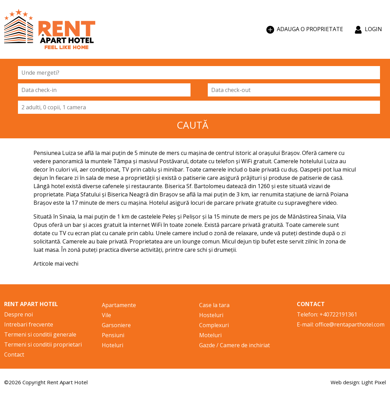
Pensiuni (113, 335)
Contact (14, 354)
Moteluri (210, 335)
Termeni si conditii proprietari (43, 344)
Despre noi (18, 314)
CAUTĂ (192, 124)
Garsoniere (116, 325)
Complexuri (214, 325)
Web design (345, 382)
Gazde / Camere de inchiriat (234, 345)
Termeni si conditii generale (40, 334)
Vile (106, 315)
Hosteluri (211, 315)
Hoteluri (112, 345)
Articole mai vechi (55, 263)
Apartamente (119, 305)
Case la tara (214, 305)
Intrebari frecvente (28, 324)
